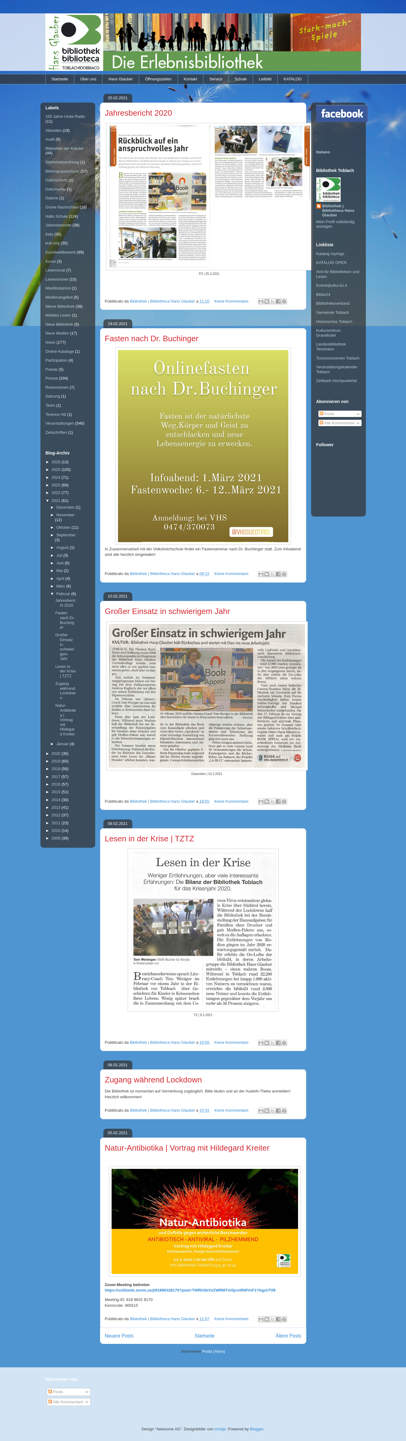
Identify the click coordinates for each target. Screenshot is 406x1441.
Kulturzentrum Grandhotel (328, 333)
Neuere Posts (119, 1335)
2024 (57, 477)
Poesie (52, 369)
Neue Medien (57, 333)
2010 (57, 830)
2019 (57, 761)
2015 (57, 792)
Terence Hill (56, 414)
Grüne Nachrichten (62, 207)
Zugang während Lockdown (153, 1079)
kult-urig (53, 243)
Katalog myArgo (330, 253)
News (51, 342)
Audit (50, 139)
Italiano (323, 152)
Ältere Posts (288, 1335)
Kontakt (190, 79)
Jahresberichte (58, 225)
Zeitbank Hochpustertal (336, 380)
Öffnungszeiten (158, 79)
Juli (59, 555)
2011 (57, 823)
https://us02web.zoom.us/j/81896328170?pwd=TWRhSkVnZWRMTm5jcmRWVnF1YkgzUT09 (190, 1290)
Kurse (51, 261)
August (63, 547)
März (61, 586)
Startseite (59, 79)
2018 (57, 768)
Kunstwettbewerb (61, 252)
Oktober (63, 527)
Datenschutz (57, 180)
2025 (57, 469)
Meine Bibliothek (60, 306)
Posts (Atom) (213, 1351)
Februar (63, 593)
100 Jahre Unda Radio (65, 116)
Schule (241, 79)
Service (215, 79)
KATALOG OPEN (331, 262)
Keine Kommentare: (232, 301)
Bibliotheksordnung (62, 162)
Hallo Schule (57, 216)
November (65, 515)
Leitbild (265, 79)
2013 (57, 807)
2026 (57, 462)
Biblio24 (323, 294)
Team (50, 405)
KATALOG (293, 79)
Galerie (52, 198)
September (66, 535)
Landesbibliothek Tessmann (331, 346)
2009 (57, 838)
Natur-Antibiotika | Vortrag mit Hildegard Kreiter (187, 1147)
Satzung (53, 396)
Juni (60, 563)
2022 (57, 492)
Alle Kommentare (337, 423)
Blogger (256, 1429)
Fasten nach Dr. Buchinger (152, 338)
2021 (57, 500)
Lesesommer (57, 279)
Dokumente (56, 189)
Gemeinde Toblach (332, 312)
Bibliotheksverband (333, 303)
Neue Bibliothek (59, 324)
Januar (62, 744)
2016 (57, 784)
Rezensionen (57, 387)
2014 (57, 800)
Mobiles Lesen (58, 315)
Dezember (66, 507)
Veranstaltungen (60, 423)
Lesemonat (55, 270)
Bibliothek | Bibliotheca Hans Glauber (338, 210)
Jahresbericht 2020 (138, 112)
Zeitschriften (56, 432)
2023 (57, 485)
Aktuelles (54, 130)
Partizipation (57, 360)
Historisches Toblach (334, 321)
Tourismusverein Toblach (338, 358)
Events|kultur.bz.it (331, 285)
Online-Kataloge (60, 351)
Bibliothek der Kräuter (65, 148)
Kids (49, 234)
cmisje (220, 1429)
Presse (52, 378)
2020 (57, 753)
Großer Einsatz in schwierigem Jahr (167, 611)
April (60, 578)
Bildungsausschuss (62, 171)
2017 (57, 776)
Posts (327, 414)
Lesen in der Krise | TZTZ (149, 838)
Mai (60, 570)
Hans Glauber (121, 79)
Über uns (88, 79)
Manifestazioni (58, 288)
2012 (57, 815)
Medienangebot (59, 297)
